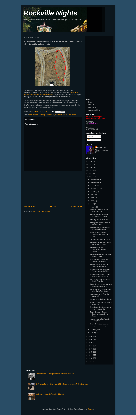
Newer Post (29, 206)
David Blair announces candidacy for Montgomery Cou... (100, 234)
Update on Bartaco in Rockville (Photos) (50, 394)
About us (91, 105)
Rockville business (69, 115)
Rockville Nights (50, 13)
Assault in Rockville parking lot (101, 299)
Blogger (90, 409)
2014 (91, 355)
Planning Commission (46, 115)
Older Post (76, 206)
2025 (91, 164)
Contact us (92, 107)
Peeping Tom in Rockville (99, 220)
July (92, 195)
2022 (91, 173)
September (95, 188)
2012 (91, 361)
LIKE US (89, 127)
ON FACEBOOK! (92, 129)
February (94, 330)
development (33, 115)
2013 (91, 358)
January (94, 333)
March (93, 207)
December (94, 179)
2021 (91, 177)
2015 (91, 352)
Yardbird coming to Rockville (100, 239)
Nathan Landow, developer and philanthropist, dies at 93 (55, 374)
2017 (91, 346)
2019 (91, 340)
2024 (91, 167)
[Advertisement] (53, 188)
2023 (91, 170)
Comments (92, 140)
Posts (90, 136)
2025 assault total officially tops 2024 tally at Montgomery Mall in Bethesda (62, 384)
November (94, 182)
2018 (91, 343)
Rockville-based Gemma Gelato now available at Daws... (99, 314)
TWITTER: (90, 122)
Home (53, 206)
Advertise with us (94, 110)
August (93, 192)
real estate (59, 115)
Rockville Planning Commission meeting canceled (98, 249)
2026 (91, 161)
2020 (91, 336)
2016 (91, 349)
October (94, 185)
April (92, 204)
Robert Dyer (101, 147)
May (92, 201)
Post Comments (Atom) (41, 211)
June (92, 198)
